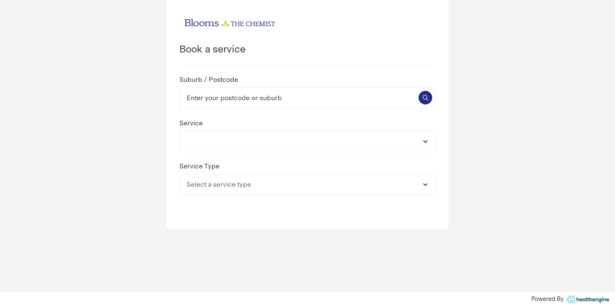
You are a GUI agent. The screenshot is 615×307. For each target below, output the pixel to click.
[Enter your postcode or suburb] (307, 98)
